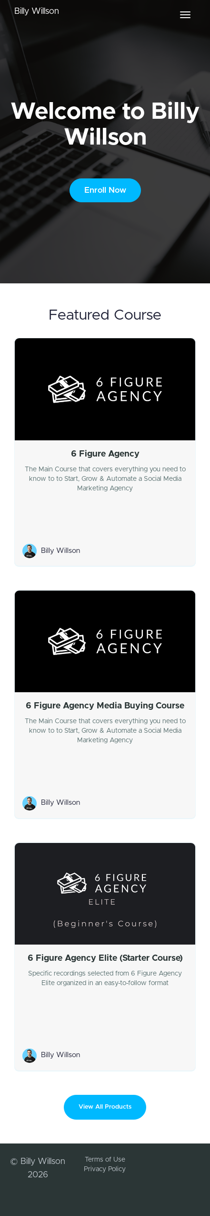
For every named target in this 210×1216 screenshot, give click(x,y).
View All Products (105, 1107)
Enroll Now (105, 190)
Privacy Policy (105, 1169)
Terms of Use (105, 1159)
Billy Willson (36, 11)
